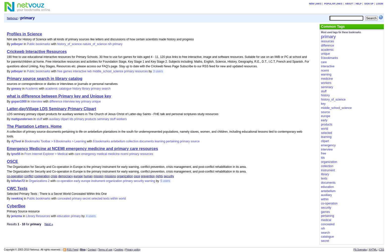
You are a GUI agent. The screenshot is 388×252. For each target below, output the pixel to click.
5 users (165, 181)
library (86, 88)
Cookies (118, 249)
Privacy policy (132, 249)
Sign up (368, 3)
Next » (49, 224)
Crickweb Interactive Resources (37, 52)
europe (78, 176)
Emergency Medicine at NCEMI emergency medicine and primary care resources (82, 149)
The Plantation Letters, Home (34, 126)
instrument (98, 181)
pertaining (172, 141)
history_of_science (69, 44)
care (77, 154)
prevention (148, 176)
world (122, 198)
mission (99, 176)
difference (55, 101)
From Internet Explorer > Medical (46, 154)
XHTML (373, 249)
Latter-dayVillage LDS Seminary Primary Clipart (51, 109)
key (78, 101)
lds (71, 119)
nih (110, 44)
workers (121, 119)
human (88, 176)
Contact (92, 249)
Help (359, 3)
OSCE (12, 161)
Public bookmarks (38, 44)
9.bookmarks (101, 141)
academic (51, 88)
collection (132, 141)
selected (96, 198)
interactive (80, 71)
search (106, 88)
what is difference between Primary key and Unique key (59, 96)
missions (110, 176)
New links (315, 3)
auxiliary (54, 119)
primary (117, 44)
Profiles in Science (24, 34)
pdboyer (17, 44)
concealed (64, 198)
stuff (39, 119)
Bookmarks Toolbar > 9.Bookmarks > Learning (55, 141)
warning (150, 181)
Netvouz (12, 18)
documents (146, 141)
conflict (28, 176)
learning (160, 141)
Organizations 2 (39, 181)
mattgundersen (22, 119)
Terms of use (105, 249)
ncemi (124, 154)
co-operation (15, 176)
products (90, 119)
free (59, 71)
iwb (89, 71)
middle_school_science (108, 71)
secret (86, 198)
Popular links (333, 3)
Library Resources (38, 216)
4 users (91, 216)
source (195, 141)
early (77, 181)
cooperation (42, 176)
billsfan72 (18, 181)
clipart (65, 119)
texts (106, 198)
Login (379, 3)
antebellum (118, 141)
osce (137, 176)
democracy (65, 176)
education (63, 216)
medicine (114, 154)
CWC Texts (17, 188)
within (114, 198)
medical (102, 154)
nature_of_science (95, 44)
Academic (31, 88)
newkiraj (17, 198)
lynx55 (15, 154)
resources (141, 71)
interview (36, 101)
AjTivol (16, 141)
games (67, 71)
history (77, 88)
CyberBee (16, 206)
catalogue (65, 88)
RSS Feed (72, 249)
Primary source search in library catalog (44, 78)
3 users (158, 71)
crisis (54, 176)
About (349, 3)
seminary (103, 119)
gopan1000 (19, 101)
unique (96, 101)
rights (159, 176)
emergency (88, 154)
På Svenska (360, 249)
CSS (381, 249)
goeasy (16, 88)
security (169, 176)
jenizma (16, 216)
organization (125, 176)
